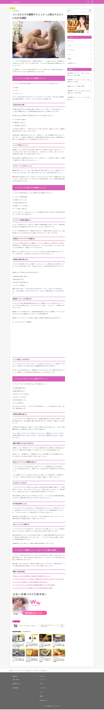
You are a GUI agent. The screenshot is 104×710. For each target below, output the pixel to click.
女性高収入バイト (72, 61)
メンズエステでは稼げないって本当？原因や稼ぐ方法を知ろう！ (31, 582)
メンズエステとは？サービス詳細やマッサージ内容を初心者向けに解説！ (33, 588)
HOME (88, 1)
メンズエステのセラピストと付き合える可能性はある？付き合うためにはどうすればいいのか (39, 579)
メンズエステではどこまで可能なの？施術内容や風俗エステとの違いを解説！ (34, 585)
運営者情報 (15, 688)
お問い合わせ (16, 680)
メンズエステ (12, 8)
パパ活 (69, 44)
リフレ (69, 53)
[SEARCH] (92, 2)
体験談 (69, 57)
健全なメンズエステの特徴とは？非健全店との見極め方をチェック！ (32, 576)
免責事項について (17, 684)
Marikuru (49, 706)
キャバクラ (70, 40)
